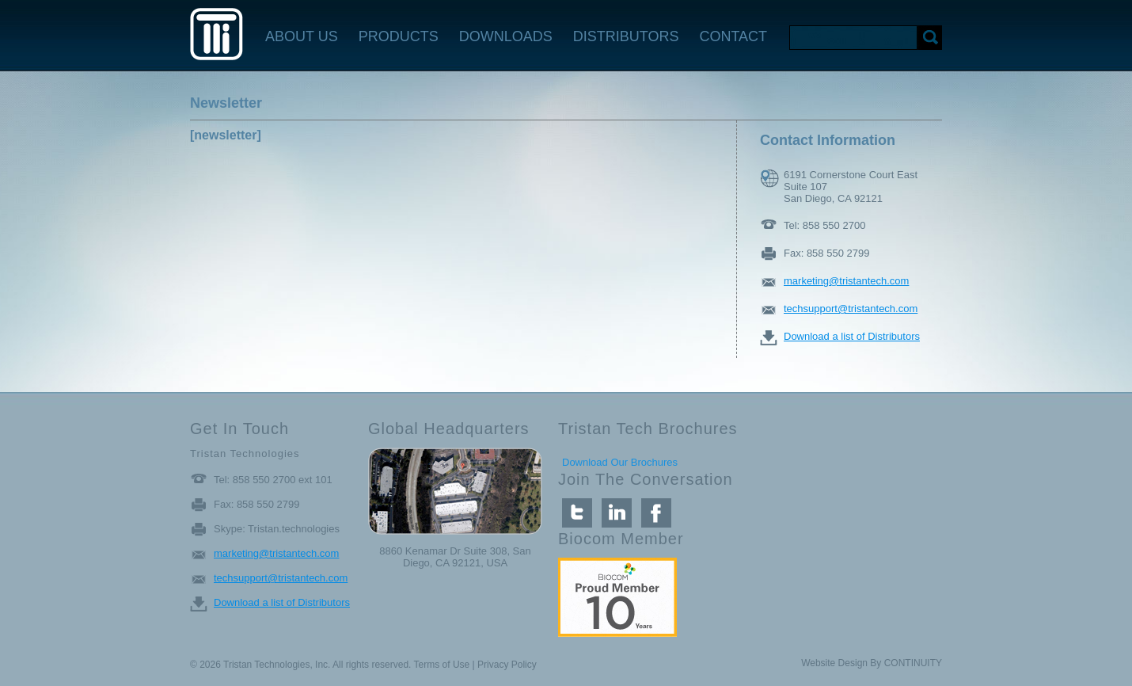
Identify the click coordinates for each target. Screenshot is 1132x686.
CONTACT (733, 36)
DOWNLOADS (506, 36)
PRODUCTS (399, 36)
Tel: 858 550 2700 (824, 225)
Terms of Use (442, 664)
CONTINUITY (913, 663)
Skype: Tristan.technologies (277, 529)
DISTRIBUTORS (626, 36)
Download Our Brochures (620, 462)
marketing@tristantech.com (846, 281)
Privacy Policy (507, 664)
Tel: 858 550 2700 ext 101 (273, 480)
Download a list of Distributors (852, 336)
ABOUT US (301, 36)
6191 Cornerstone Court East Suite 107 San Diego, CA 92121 (850, 179)
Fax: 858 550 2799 (826, 253)
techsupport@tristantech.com (850, 308)
